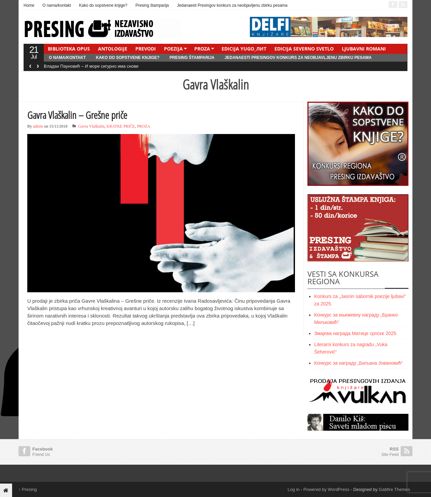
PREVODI (145, 48)
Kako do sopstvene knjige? (103, 5)
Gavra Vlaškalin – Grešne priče (77, 115)
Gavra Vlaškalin (91, 126)
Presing (28, 489)
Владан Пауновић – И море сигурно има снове (91, 66)
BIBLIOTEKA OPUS (69, 48)
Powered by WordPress (326, 489)
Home (29, 5)
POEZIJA (173, 48)
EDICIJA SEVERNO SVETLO (304, 48)
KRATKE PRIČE (120, 126)
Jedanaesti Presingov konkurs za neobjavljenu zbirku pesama (232, 5)
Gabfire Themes (394, 489)
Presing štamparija (152, 5)
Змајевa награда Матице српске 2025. (355, 333)
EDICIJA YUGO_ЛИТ (244, 48)
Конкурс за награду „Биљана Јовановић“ (358, 363)
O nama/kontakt (56, 5)
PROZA (202, 48)
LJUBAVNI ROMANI (364, 48)
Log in (293, 489)
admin (38, 126)
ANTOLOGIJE (112, 48)
